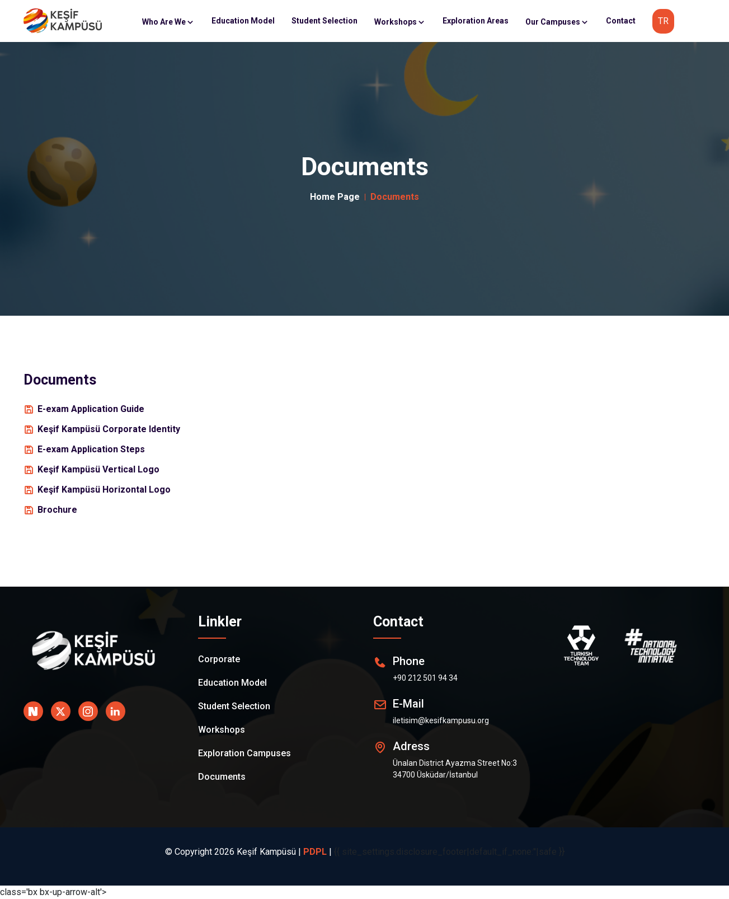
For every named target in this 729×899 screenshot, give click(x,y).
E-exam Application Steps (91, 449)
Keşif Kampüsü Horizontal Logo (104, 489)
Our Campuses (557, 21)
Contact (621, 20)
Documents (222, 776)
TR (663, 21)
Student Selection (324, 20)
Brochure (57, 509)
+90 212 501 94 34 (425, 677)
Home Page (335, 196)
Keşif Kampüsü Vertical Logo (98, 469)
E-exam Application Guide (90, 409)
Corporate (219, 659)
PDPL (315, 851)
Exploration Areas (476, 20)
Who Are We (168, 21)
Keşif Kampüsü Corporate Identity (108, 429)
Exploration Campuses (244, 753)
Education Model (243, 20)
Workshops (400, 21)
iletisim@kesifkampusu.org (441, 720)
